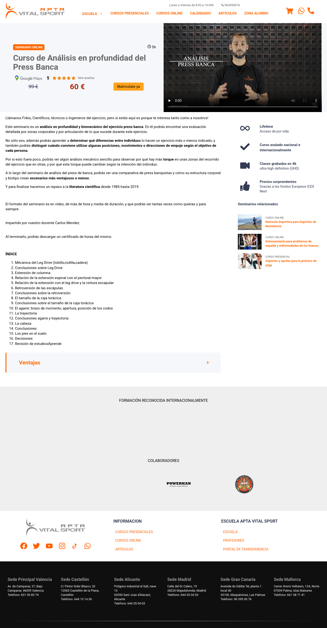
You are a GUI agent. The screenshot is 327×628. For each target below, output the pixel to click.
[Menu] (289, 11)
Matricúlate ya (128, 86)
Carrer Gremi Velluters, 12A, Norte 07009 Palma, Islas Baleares (296, 588)
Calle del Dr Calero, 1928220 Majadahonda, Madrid (186, 588)
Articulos (227, 13)
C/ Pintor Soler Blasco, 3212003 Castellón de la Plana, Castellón (80, 590)
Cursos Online (169, 13)
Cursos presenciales (129, 13)
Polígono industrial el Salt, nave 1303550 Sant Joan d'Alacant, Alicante (135, 592)
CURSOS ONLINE (128, 541)
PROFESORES (233, 541)
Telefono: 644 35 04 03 (129, 603)
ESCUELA (230, 532)
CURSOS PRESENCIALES (134, 532)
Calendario (200, 13)
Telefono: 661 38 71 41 (289, 595)
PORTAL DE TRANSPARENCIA (245, 549)
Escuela (93, 14)
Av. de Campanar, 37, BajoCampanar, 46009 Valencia (26, 588)
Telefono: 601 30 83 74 (23, 595)
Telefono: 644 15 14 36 (76, 599)
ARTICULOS (124, 549)
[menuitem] (93, 13)
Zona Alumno (256, 13)
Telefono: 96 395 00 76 (235, 599)
